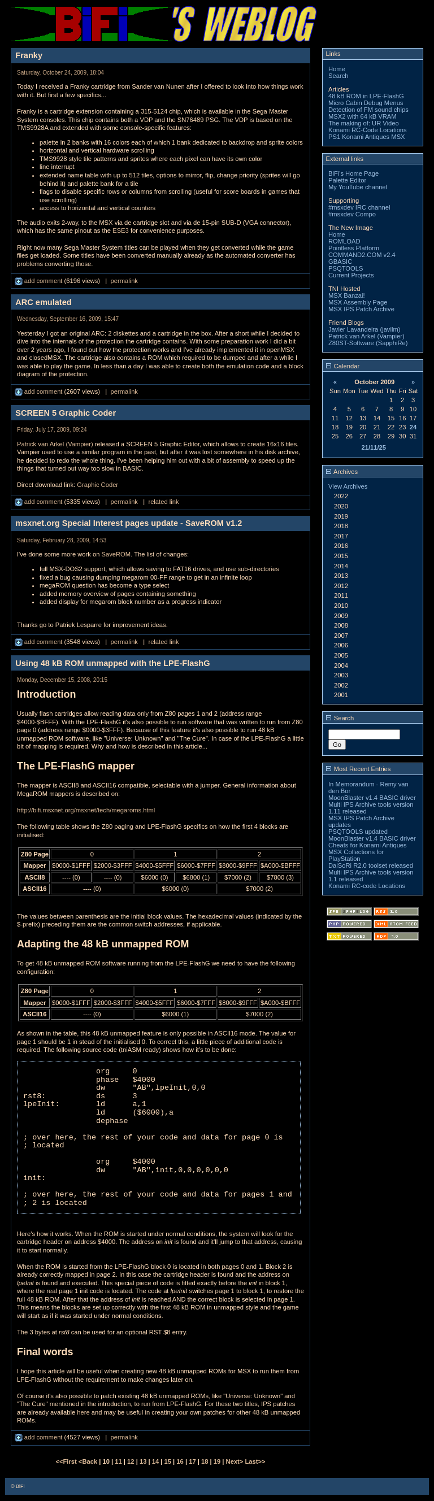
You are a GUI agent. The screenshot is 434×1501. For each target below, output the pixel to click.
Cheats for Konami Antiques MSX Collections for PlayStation (367, 852)
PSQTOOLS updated (358, 831)
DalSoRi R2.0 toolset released (370, 865)
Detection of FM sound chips (368, 109)
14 (155, 1461)
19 (217, 1461)
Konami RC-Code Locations (367, 130)
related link (163, 501)
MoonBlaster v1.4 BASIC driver (372, 797)
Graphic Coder (97, 484)
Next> (235, 1461)
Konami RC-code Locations (366, 885)
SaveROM (116, 554)
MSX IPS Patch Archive (361, 309)
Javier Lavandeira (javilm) (364, 329)
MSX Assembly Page (357, 302)
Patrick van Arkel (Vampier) (55, 444)
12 (130, 1461)
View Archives (347, 486)
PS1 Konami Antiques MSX (366, 136)
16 (179, 1461)
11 (118, 1461)
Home (336, 69)
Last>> (255, 1461)
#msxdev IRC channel (359, 207)
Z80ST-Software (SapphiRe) (368, 343)
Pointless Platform (353, 248)
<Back (89, 1461)
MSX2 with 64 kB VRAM (362, 116)
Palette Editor (347, 180)
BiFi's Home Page (353, 173)
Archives (342, 471)
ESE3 (120, 230)
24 (413, 427)
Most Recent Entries (358, 768)
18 (204, 1461)
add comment (39, 280)
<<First (66, 1461)
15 (167, 1461)
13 (143, 1461)
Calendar (343, 366)
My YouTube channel (357, 187)
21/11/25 (373, 447)
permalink (124, 280)
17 (192, 1461)
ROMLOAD (344, 241)
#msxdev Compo (352, 214)
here (83, 1412)
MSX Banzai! (346, 295)
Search (338, 75)
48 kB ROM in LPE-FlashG (366, 96)
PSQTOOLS (345, 268)
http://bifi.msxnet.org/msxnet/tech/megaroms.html (86, 810)
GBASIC (340, 261)
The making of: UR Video (363, 123)
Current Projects (351, 275)
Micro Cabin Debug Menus (365, 102)
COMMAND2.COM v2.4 (362, 254)
